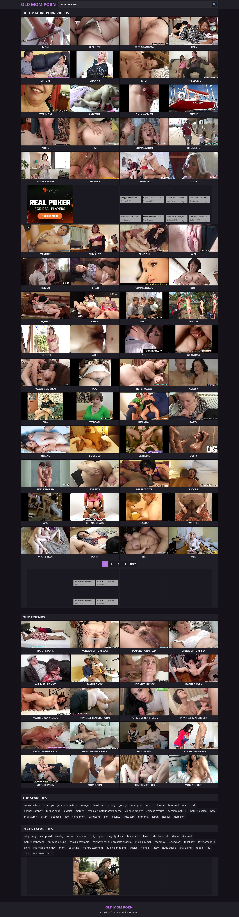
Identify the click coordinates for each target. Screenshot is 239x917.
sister (44, 816)
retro (70, 836)
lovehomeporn (206, 842)
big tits (68, 811)
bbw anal (173, 805)
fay (208, 847)
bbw (212, 811)
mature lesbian (198, 811)
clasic (26, 853)
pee (101, 836)
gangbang (95, 816)
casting (111, 805)
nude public (169, 847)
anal (184, 805)
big (93, 836)
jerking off (174, 842)
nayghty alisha (115, 836)
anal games (186, 847)
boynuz (116, 816)
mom (149, 805)
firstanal (187, 836)
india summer (143, 842)
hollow (166, 816)
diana (175, 836)
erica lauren (30, 816)
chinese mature (155, 811)
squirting (74, 847)
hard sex (98, 805)
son (106, 816)
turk (193, 805)
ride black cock (160, 836)
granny (123, 805)
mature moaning (42, 853)
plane (145, 836)
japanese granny (33, 811)
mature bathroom (33, 842)
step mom (82, 836)
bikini (26, 847)
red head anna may (44, 847)
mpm (62, 847)
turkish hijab (53, 811)
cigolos (133, 847)
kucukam (129, 816)
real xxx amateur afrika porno (105, 811)
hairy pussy (29, 836)
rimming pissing (57, 842)
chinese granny (134, 811)
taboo (199, 847)
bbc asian (132, 836)
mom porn (136, 805)
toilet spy (49, 805)
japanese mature (67, 805)
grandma (143, 816)
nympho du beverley (52, 836)
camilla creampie (79, 842)
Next (133, 564)
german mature (177, 811)
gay (66, 816)
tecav (156, 847)
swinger (85, 805)
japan (155, 816)
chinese (160, 805)
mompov (160, 842)
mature (80, 811)
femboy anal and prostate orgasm (112, 842)
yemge (145, 847)
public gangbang (116, 847)
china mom (78, 816)
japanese (56, 816)
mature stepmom (93, 847)
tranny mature (31, 805)
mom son (178, 816)
